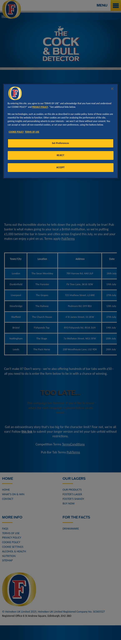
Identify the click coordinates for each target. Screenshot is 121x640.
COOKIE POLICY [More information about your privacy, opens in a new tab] (16, 131)
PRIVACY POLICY (40, 106)
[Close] (112, 88)
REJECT (60, 155)
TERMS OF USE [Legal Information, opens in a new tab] (32, 131)
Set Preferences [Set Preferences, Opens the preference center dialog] (60, 143)
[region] (60, 131)
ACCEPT (60, 167)
